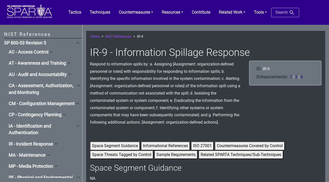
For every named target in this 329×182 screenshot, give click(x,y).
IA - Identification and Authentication (30, 129)
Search (285, 13)
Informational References (165, 145)
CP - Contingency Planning (35, 114)
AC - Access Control (28, 52)
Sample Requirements (176, 154)
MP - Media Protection (31, 166)
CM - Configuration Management (42, 103)
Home (95, 36)
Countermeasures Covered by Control (250, 145)
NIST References (118, 36)
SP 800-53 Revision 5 (25, 43)
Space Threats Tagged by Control (121, 154)
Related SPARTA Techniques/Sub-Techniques (241, 154)
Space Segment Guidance (115, 145)
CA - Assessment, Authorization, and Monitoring (41, 89)
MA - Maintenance (27, 155)
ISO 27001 (202, 145)
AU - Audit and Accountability (38, 74)
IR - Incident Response (31, 144)
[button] (135, 12)
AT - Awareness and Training (37, 63)
